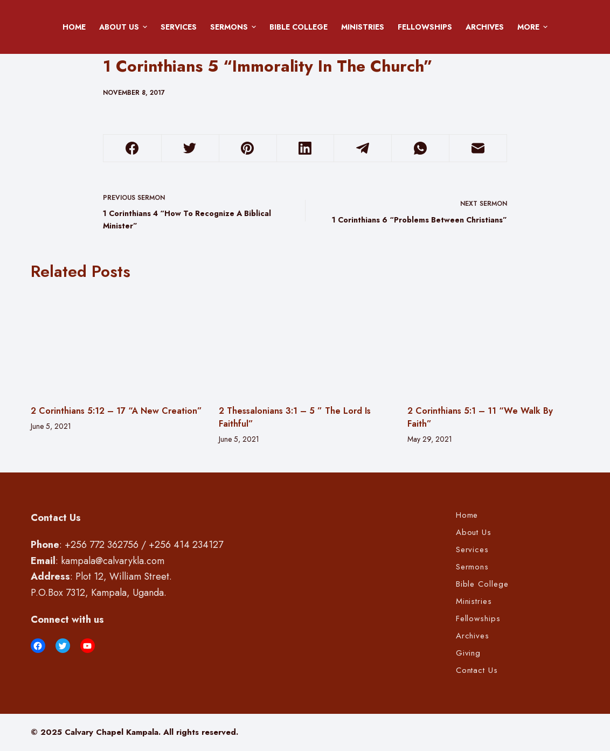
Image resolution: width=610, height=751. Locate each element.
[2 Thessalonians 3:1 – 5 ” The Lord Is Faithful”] (305, 342)
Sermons (235, 27)
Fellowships (425, 27)
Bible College (298, 27)
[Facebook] (132, 148)
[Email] (478, 148)
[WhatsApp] (420, 148)
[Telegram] (363, 148)
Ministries (362, 27)
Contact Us (477, 670)
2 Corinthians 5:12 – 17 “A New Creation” (116, 411)
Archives (485, 27)
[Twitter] (190, 148)
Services (179, 27)
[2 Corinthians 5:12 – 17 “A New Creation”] (117, 342)
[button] (145, 27)
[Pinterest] (248, 148)
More (534, 27)
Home (74, 27)
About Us (125, 27)
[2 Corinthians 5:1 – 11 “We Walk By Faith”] (493, 342)
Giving (468, 653)
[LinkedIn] (305, 148)
